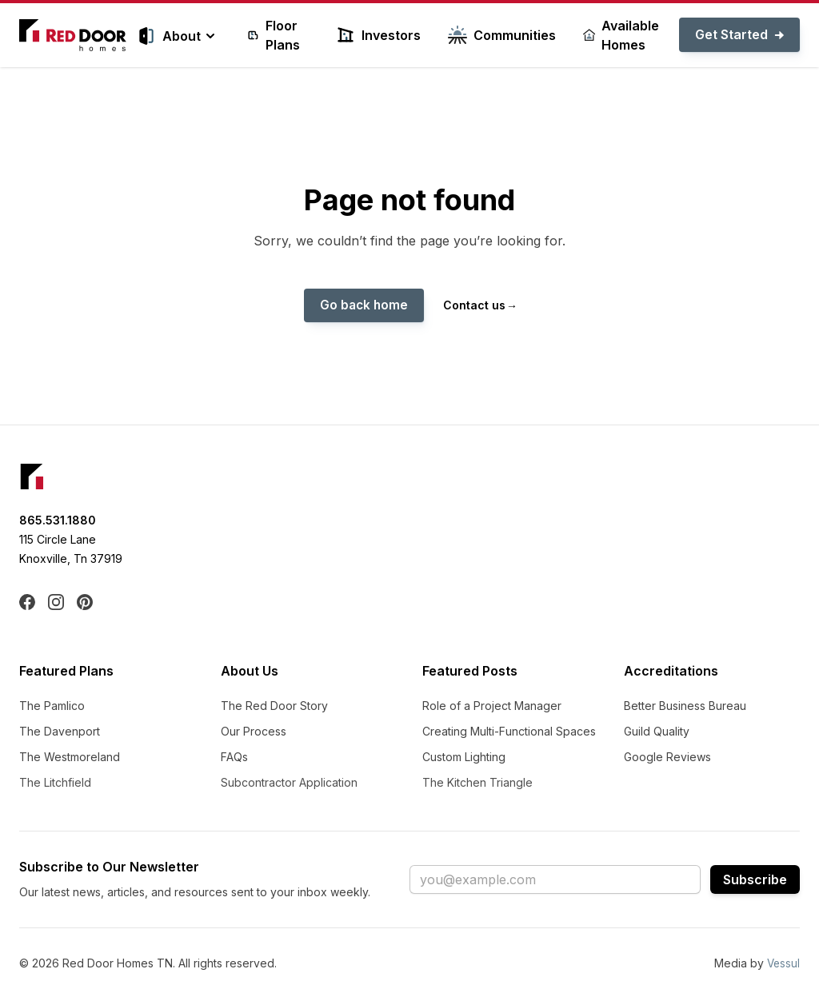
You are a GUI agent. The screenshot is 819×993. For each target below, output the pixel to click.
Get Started (739, 35)
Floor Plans (273, 35)
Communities (502, 35)
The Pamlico (52, 706)
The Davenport (59, 732)
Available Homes (621, 35)
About (178, 36)
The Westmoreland (69, 757)
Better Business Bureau (685, 706)
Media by (756, 964)
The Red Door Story (274, 706)
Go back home (363, 305)
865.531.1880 (57, 521)
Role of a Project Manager (491, 706)
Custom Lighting (463, 757)
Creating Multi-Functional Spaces (509, 732)
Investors (378, 35)
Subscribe (755, 880)
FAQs (234, 757)
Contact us (480, 306)
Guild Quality (656, 732)
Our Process (253, 732)
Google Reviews (667, 757)
